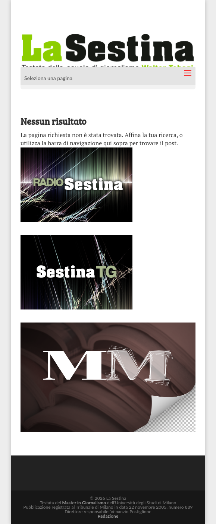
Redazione (108, 516)
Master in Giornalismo (84, 502)
